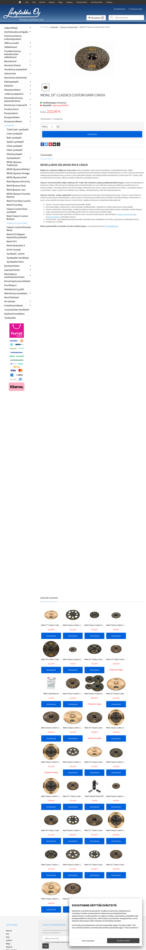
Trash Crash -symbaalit (18, 129)
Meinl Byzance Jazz (16, 189)
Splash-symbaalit (15, 141)
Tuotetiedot (46, 154)
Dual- (135, 214)
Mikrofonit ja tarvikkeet (15, 293)
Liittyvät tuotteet (49, 597)
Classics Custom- (124, 214)
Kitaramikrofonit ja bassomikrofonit (13, 99)
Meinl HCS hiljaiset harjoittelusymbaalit (17, 236)
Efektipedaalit (11, 81)
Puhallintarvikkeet (13, 305)
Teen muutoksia (88, 940)
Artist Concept (14, 249)
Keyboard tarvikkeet (14, 313)
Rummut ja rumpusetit (15, 105)
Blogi (60, 2)
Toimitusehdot (97, 2)
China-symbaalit (14, 145)
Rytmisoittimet (11, 265)
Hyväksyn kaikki (123, 940)
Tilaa (45, 877)
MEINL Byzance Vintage (18, 173)
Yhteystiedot (81, 2)
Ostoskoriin (92, 134)
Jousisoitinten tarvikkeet (16, 309)
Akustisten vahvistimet (15, 77)
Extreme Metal (53, 217)
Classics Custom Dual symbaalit (17, 210)
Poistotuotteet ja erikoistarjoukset (12, 37)
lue (71, 874)
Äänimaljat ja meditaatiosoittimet (14, 276)
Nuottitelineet (11, 297)
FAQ (34, 2)
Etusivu (9, 862)
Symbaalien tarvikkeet (18, 257)
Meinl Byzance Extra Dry (18, 181)
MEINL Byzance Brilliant (18, 169)
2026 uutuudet (11, 42)
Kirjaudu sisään (136, 9)
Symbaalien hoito (15, 261)
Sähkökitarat (10, 47)
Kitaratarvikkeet (12, 89)
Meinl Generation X (16, 245)
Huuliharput (10, 285)
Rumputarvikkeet (13, 121)
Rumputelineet (12, 117)
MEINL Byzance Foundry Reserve (18, 195)
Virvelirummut (11, 109)
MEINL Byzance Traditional (14, 164)
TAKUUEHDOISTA (111, 226)
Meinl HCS (12, 241)
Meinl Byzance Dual (16, 185)
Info (26, 2)
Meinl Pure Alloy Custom (19, 200)
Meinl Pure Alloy (15, 204)
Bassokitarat (10, 61)
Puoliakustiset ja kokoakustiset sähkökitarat (12, 54)
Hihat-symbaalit (15, 149)
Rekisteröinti (120, 9)
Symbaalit (9, 125)
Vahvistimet (10, 73)
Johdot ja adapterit (13, 93)
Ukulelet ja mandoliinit (15, 69)
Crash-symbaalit (14, 133)
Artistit (42, 2)
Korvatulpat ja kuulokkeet (17, 281)
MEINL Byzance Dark (17, 177)
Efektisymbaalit (14, 154)
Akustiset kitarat (12, 65)
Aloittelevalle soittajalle (16, 31)
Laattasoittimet (12, 269)
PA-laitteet (9, 301)
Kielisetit (8, 85)
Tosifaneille (10, 317)
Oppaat (69, 2)
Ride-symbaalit (14, 137)
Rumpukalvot (11, 113)
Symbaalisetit (13, 158)
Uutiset (52, 2)
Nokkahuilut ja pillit (14, 289)
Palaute (109, 2)
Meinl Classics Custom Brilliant (17, 218)
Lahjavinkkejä (10, 27)
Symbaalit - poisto (16, 253)
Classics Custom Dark (17, 223)
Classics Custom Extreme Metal (19, 229)
